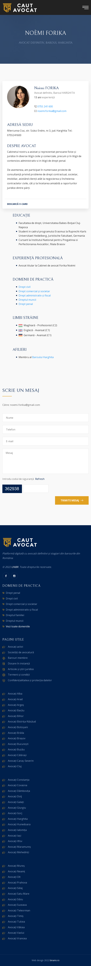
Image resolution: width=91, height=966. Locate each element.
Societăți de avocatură (21, 652)
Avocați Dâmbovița (19, 791)
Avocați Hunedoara (19, 824)
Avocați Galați (16, 802)
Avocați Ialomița (17, 830)
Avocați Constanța (18, 779)
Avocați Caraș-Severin (21, 760)
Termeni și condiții (19, 674)
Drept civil (24, 287)
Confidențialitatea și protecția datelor (30, 680)
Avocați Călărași (17, 755)
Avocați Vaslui (16, 932)
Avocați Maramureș (19, 846)
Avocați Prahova (17, 882)
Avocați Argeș (16, 705)
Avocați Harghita (18, 819)
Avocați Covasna (17, 785)
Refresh (39, 479)
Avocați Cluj (14, 766)
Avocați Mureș (16, 865)
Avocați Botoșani (18, 727)
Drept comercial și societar (34, 291)
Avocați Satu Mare (18, 893)
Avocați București (18, 744)
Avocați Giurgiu (17, 807)
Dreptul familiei (15, 615)
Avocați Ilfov (15, 841)
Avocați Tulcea (16, 921)
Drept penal (26, 304)
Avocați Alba (15, 693)
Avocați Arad (15, 699)
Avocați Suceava (17, 905)
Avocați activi (15, 646)
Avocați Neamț (16, 871)
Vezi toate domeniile (18, 626)
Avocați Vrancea (17, 938)
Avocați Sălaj (15, 888)
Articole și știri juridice (21, 669)
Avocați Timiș (15, 916)
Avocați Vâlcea (16, 927)
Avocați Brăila (16, 733)
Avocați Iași (14, 835)
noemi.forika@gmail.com (51, 111)
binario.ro (54, 960)
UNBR (14, 567)
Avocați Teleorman (19, 910)
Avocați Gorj (15, 813)
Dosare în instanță (19, 663)
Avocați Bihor (16, 716)
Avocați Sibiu (15, 899)
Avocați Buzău (16, 749)
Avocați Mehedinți (18, 852)
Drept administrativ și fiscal (35, 295)
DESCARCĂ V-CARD (17, 204)
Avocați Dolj (15, 796)
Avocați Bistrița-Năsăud (22, 721)
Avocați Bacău (16, 710)
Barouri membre (18, 658)
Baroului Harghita (43, 357)
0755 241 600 (45, 107)
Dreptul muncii (27, 299)
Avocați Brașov (16, 738)
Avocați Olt (14, 877)
